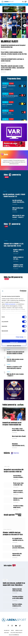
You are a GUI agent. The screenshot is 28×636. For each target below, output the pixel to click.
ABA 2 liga (6, 462)
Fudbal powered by (9, 400)
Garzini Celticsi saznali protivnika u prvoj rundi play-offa (18, 473)
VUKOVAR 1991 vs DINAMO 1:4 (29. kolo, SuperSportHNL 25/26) (14, 240)
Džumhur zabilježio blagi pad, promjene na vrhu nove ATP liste (13, 529)
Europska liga (6, 415)
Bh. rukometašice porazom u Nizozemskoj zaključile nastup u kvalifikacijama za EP (18, 544)
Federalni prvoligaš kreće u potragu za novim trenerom (12, 60)
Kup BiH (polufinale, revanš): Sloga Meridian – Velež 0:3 (18, 198)
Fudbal (6, 236)
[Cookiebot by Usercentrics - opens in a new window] (20, 291)
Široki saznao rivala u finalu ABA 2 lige (18, 480)
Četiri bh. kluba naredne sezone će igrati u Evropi (15, 356)
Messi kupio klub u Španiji (19, 432)
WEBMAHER (21, 634)
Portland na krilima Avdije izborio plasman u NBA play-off (18, 504)
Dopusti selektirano (14, 345)
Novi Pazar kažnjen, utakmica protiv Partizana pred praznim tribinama (18, 602)
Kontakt (6, 628)
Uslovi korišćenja (14, 630)
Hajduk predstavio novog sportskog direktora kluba (17, 586)
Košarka (7, 448)
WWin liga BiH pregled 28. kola (17, 204)
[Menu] (26, 1)
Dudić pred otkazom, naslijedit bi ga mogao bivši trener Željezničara (14, 580)
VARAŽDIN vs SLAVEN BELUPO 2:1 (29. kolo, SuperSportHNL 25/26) (18, 263)
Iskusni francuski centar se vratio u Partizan (18, 488)
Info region (8, 561)
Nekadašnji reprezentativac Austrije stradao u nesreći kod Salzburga (18, 442)
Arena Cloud (18, 626)
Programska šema (14, 78)
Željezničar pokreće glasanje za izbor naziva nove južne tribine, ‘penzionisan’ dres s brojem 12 (13, 68)
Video (6, 170)
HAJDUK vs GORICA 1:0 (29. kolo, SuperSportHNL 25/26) (18, 248)
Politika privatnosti (16, 628)
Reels (6, 154)
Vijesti (5, 187)
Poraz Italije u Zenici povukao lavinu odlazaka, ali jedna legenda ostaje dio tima (14, 53)
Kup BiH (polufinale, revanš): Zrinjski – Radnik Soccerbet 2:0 (14, 191)
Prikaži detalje (19, 337)
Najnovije (6, 626)
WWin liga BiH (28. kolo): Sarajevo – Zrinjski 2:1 (18, 212)
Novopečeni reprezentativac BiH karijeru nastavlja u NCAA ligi (13, 466)
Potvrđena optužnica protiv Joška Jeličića (17, 593)
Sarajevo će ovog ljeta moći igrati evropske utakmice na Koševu (15, 348)
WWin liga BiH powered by (13, 273)
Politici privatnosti (10, 304)
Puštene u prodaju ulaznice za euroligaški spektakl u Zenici (18, 496)
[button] (3, 25)
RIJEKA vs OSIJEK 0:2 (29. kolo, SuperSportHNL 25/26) (18, 255)
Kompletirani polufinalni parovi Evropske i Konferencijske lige (13, 46)
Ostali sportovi (9, 510)
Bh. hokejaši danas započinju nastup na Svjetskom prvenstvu (17, 536)
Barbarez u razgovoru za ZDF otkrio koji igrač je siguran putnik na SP (14, 364)
